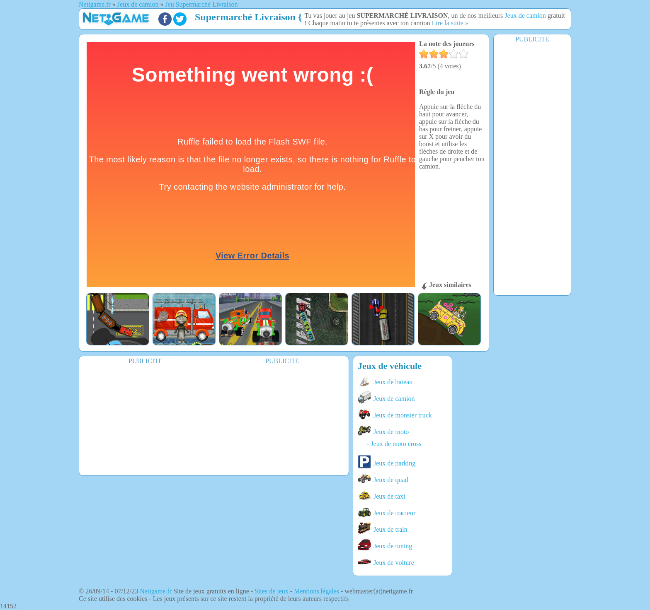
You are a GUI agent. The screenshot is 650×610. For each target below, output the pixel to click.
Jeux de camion (525, 15)
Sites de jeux (272, 591)
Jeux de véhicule (390, 366)
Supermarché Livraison (245, 17)
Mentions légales (316, 591)
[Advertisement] (532, 168)
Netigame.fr (156, 591)
